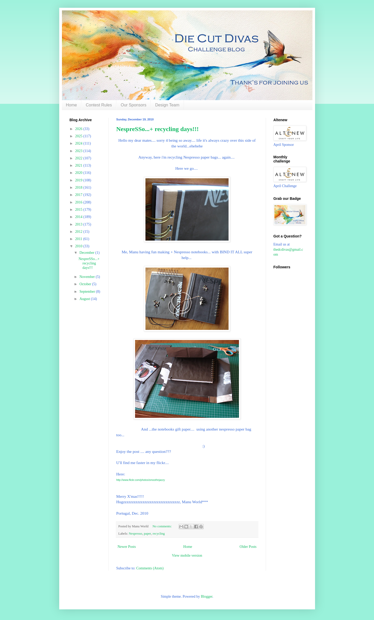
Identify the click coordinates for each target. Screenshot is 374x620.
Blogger (206, 596)
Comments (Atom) (150, 568)
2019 (79, 180)
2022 (79, 158)
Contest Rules (99, 105)
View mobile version (187, 555)
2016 (79, 202)
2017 (79, 195)
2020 (79, 173)
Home (71, 105)
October (85, 284)
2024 (79, 143)
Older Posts (248, 547)
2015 (79, 210)
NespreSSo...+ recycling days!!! (157, 129)
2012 (79, 232)
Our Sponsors (133, 105)
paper (147, 533)
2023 (79, 151)
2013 (79, 224)
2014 (79, 217)
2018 (79, 187)
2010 (79, 246)
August (85, 299)
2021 (79, 165)
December (87, 253)
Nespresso (135, 533)
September (87, 292)
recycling (159, 533)
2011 (79, 239)
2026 (79, 129)
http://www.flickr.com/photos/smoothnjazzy (140, 480)
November (87, 277)
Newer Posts (127, 547)
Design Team (167, 105)
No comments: (162, 526)
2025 (79, 136)
